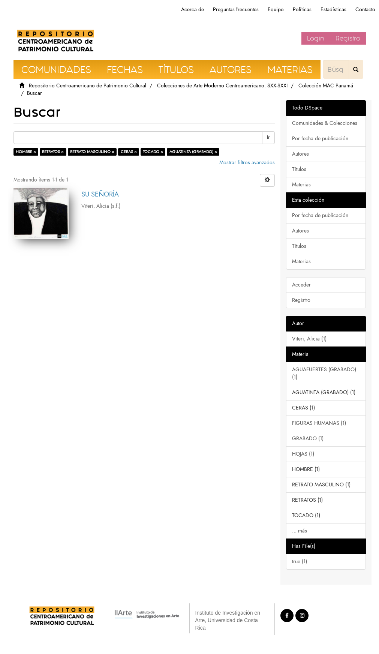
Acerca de (192, 9)
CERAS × (129, 151)
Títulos (299, 169)
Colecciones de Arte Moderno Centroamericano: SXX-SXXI (222, 85)
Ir (268, 137)
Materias (301, 184)
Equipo (276, 9)
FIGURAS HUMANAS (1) (319, 423)
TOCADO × (153, 151)
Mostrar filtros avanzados (247, 162)
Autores (300, 154)
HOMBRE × (26, 151)
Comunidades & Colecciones (324, 123)
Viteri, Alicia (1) (309, 338)
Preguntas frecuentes (236, 9)
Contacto (365, 9)
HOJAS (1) (303, 454)
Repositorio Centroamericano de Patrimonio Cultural (87, 85)
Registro (348, 38)
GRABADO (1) (308, 438)
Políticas (302, 9)
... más (299, 530)
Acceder (301, 284)
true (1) (299, 561)
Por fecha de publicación (320, 138)
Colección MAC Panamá (325, 85)
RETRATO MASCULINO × (92, 151)
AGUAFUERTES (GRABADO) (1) (324, 373)
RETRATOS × (53, 151)
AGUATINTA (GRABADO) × (193, 151)
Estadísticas (333, 9)
